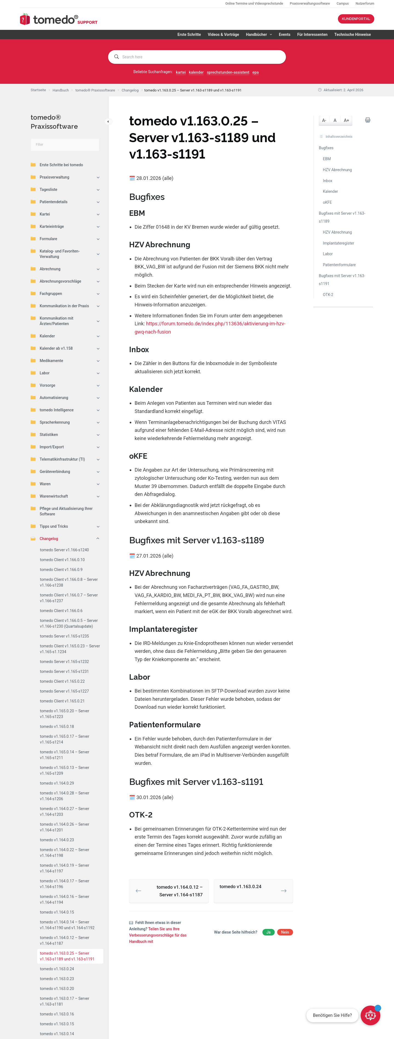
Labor (40, 372)
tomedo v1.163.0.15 (57, 1024)
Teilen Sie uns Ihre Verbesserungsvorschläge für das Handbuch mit (158, 935)
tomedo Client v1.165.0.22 (62, 681)
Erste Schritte (189, 34)
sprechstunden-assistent (228, 72)
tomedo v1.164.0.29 (57, 783)
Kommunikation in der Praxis (60, 305)
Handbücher (260, 34)
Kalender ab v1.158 (52, 348)
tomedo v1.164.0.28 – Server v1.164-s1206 (64, 796)
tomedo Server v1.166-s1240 (64, 550)
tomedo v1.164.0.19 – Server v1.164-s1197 (64, 868)
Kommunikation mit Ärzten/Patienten (52, 320)
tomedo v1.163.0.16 (57, 1014)
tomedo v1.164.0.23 (57, 840)
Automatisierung (49, 397)
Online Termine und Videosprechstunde (254, 3)
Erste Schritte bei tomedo (57, 164)
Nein (285, 932)
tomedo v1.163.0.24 (57, 969)
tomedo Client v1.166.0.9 (61, 569)
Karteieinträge (47, 226)
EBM (327, 159)
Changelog (44, 538)
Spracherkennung (50, 422)
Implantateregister (338, 243)
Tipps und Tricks (49, 526)
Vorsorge (43, 385)
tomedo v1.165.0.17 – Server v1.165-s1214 (64, 739)
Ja (268, 932)
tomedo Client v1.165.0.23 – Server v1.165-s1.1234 (70, 649)
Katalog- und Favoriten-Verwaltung (55, 253)
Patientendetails (49, 201)
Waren (41, 483)
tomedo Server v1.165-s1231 (64, 671)
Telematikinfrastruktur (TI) (58, 459)
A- (324, 120)
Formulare (44, 238)
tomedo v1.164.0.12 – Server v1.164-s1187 (64, 940)
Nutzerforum (365, 3)
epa (256, 72)
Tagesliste (44, 189)
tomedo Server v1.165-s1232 (64, 661)
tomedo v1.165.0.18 (57, 726)
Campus (343, 3)
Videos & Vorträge (223, 34)
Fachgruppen (46, 293)
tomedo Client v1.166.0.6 (61, 611)
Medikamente (47, 360)
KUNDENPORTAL (356, 19)
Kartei (40, 213)
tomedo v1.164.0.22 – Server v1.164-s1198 (64, 853)
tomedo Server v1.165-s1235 (64, 636)
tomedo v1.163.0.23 (57, 979)
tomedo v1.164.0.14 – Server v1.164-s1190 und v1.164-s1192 (67, 925)
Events (284, 34)
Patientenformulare (339, 265)
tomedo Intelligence (52, 409)
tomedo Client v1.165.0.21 (62, 701)
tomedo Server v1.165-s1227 (64, 691)
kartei (181, 72)
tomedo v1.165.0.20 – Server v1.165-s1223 (64, 714)
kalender (196, 72)
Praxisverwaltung (50, 176)
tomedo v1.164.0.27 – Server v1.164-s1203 (64, 811)
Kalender (43, 335)
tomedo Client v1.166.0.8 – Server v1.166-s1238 (69, 582)
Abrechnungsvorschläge (56, 281)
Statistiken (44, 434)
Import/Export (47, 446)
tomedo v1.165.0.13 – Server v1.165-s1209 (64, 770)
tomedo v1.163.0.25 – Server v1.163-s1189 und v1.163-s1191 (67, 956)
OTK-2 (328, 294)
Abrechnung (45, 268)
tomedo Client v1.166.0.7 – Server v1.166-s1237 (69, 598)
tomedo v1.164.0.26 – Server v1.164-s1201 (64, 827)
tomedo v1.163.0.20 (57, 988)
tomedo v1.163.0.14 (57, 1034)
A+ (346, 120)
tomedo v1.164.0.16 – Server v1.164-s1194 (64, 899)
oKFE (327, 202)
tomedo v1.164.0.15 (57, 912)
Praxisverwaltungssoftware (310, 3)
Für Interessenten (312, 34)
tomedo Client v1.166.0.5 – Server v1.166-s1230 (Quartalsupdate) (69, 623)
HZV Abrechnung (337, 170)
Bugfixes (326, 148)
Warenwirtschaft (49, 495)
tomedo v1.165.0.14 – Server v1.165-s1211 (64, 755)
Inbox (327, 181)
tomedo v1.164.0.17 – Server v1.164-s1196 (64, 884)
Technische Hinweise (352, 34)
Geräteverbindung (50, 471)
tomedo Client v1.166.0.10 (62, 560)
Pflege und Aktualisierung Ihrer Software (62, 511)
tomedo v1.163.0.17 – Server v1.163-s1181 (64, 1001)
